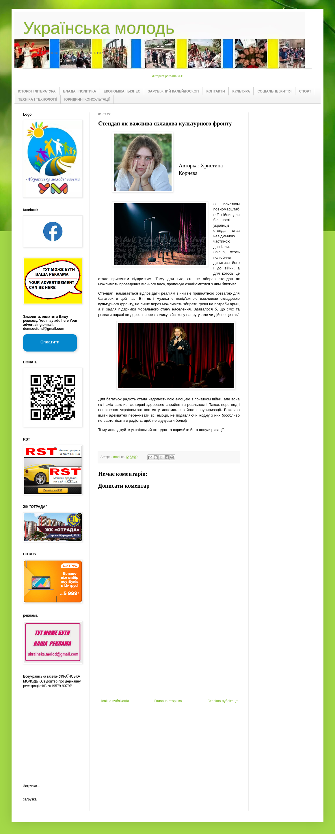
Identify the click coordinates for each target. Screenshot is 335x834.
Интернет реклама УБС (167, 76)
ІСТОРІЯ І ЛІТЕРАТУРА (37, 91)
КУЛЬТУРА (241, 91)
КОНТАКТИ (215, 91)
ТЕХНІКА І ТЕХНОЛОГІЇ (37, 99)
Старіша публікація (222, 701)
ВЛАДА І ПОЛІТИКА (79, 91)
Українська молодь (98, 28)
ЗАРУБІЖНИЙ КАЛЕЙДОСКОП (173, 91)
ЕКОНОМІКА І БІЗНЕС (122, 91)
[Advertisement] (169, 656)
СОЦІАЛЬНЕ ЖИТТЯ (274, 91)
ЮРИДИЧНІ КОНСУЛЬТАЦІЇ (87, 99)
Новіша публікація (114, 701)
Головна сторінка (168, 701)
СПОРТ (305, 91)
